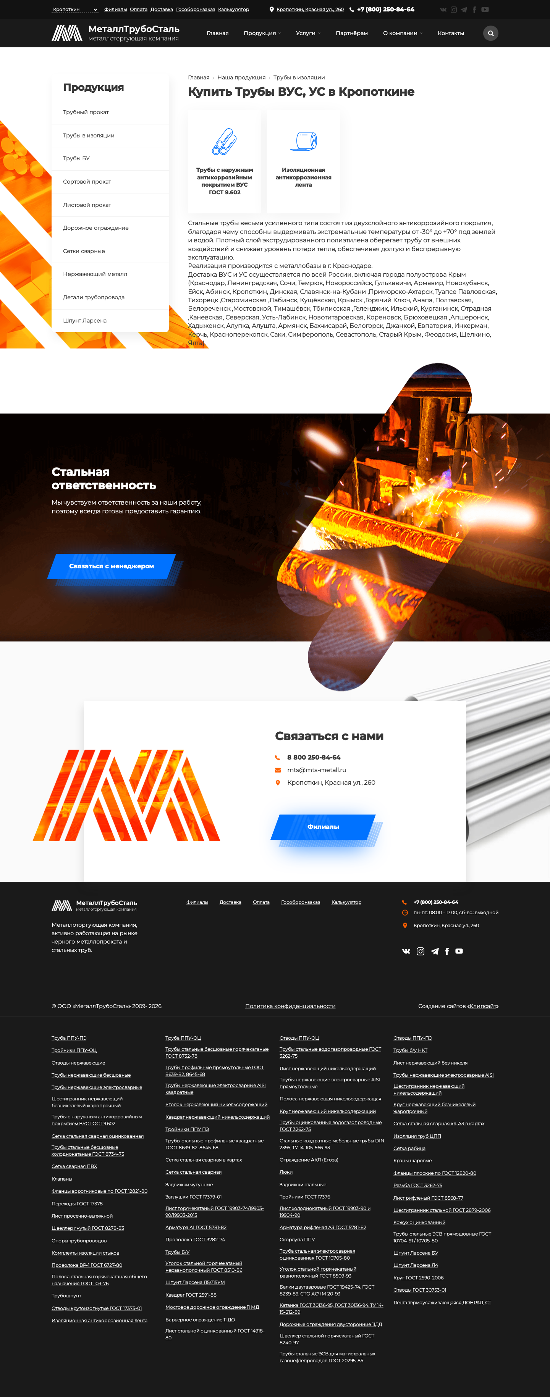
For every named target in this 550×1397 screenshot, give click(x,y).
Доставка (161, 9)
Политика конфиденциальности (290, 1006)
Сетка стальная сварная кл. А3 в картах (438, 1123)
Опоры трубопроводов (79, 1241)
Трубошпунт (66, 1296)
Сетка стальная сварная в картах (203, 1160)
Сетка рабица (409, 1148)
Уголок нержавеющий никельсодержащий (216, 1104)
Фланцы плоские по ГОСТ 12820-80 (434, 1173)
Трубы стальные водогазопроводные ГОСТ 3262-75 (330, 1052)
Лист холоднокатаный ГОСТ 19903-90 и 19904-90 (325, 1211)
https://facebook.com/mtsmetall (474, 9)
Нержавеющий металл (95, 274)
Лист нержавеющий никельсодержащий (328, 1068)
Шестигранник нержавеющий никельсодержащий (428, 1089)
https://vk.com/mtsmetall (443, 9)
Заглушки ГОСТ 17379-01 (193, 1197)
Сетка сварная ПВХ (74, 1166)
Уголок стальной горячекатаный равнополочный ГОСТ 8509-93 (318, 1272)
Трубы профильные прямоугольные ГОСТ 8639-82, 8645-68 (214, 1071)
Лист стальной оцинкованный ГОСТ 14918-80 (215, 1334)
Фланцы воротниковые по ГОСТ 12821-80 (99, 1191)
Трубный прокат (85, 112)
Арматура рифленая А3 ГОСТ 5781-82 (323, 1227)
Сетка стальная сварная (193, 1172)
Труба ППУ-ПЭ (69, 1038)
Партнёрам (352, 33)
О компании (400, 33)
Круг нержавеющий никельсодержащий (328, 1111)
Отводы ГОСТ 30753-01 (419, 1290)
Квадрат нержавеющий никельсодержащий (217, 1117)
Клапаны (62, 1179)
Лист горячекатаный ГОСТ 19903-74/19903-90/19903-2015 (214, 1211)
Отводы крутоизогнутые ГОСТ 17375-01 (97, 1308)
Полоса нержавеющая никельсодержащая (330, 1099)
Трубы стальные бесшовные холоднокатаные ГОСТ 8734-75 (88, 1150)
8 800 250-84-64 (313, 758)
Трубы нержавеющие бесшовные (91, 1075)
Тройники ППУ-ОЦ (74, 1050)
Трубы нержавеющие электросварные (97, 1087)
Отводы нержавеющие (78, 1063)
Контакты (451, 33)
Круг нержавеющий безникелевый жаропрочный (434, 1108)
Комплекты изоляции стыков (85, 1253)
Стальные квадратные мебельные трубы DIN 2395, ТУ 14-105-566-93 (332, 1144)
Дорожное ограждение (96, 227)
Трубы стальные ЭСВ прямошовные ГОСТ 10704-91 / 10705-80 (442, 1237)
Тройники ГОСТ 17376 (305, 1197)
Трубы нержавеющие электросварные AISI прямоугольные (330, 1083)
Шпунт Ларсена (85, 320)
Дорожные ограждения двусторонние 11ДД (331, 1324)
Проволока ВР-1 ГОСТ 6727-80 (87, 1265)
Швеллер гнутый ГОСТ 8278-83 (88, 1228)
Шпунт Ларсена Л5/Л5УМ (195, 1282)
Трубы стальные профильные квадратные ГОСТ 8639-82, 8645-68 (214, 1144)
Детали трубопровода (94, 297)
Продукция (260, 33)
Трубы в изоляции (299, 77)
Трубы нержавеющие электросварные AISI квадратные (215, 1088)
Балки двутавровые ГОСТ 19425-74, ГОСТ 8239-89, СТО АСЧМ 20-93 (327, 1290)
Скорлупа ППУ (297, 1239)
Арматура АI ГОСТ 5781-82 (195, 1227)
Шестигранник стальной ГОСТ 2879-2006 (441, 1210)
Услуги (305, 33)
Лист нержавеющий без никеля (430, 1063)
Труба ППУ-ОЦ (183, 1038)
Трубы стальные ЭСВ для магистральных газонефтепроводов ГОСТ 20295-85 (327, 1357)
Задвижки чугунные (189, 1184)
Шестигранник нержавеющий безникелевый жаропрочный (87, 1102)
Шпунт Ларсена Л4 (415, 1265)
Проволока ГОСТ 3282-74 (195, 1239)
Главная (217, 33)
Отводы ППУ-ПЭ (412, 1038)
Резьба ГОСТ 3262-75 (417, 1185)
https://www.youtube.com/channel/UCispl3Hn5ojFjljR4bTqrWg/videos (485, 9)
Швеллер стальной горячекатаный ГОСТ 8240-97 (327, 1339)
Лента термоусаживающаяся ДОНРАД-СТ (442, 1302)
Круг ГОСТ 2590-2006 (418, 1278)
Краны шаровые (412, 1160)
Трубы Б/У (177, 1252)
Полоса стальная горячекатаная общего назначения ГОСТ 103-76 (99, 1280)
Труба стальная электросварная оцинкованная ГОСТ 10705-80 (317, 1254)
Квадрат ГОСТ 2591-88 (191, 1295)
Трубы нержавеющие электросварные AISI (443, 1075)
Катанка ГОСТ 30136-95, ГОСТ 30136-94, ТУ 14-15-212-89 (331, 1308)
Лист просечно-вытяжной (82, 1216)
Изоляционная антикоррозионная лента (99, 1320)
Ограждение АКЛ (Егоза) (309, 1160)
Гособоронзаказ (195, 9)
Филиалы (115, 9)
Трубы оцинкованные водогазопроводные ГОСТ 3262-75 (331, 1126)
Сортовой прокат (87, 181)
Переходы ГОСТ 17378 (77, 1204)
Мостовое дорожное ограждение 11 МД (212, 1307)
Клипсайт (482, 1006)
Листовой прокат (87, 205)
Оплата (138, 9)
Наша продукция (241, 77)
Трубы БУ (76, 158)
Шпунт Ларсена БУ (415, 1253)
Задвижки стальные (303, 1184)
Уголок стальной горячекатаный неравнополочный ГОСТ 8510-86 (203, 1266)
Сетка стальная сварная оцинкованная (98, 1136)
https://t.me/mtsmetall (464, 9)
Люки (286, 1172)
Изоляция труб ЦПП (417, 1136)
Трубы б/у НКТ (410, 1050)
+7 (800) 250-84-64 (385, 9)
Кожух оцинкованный (419, 1222)
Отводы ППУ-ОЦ (299, 1038)
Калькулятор (233, 9)
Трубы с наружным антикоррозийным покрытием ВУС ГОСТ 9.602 (97, 1120)
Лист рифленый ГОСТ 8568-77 (428, 1198)
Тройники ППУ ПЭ (187, 1129)
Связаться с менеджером (111, 566)
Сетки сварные (84, 251)
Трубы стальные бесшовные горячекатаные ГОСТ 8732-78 (217, 1052)
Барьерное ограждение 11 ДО (200, 1320)
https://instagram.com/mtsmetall (453, 9)
